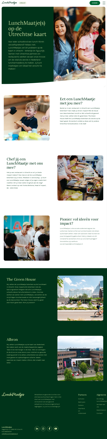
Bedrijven (81, 402)
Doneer (95, 3)
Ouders (81, 405)
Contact (100, 413)
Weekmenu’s (101, 410)
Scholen (81, 399)
